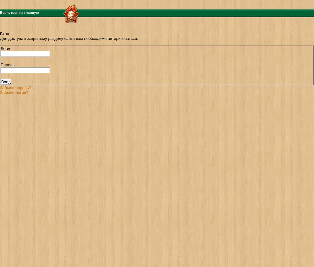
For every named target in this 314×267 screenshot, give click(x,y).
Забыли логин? (14, 92)
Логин (6, 48)
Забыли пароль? (15, 87)
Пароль (7, 65)
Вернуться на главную (19, 12)
